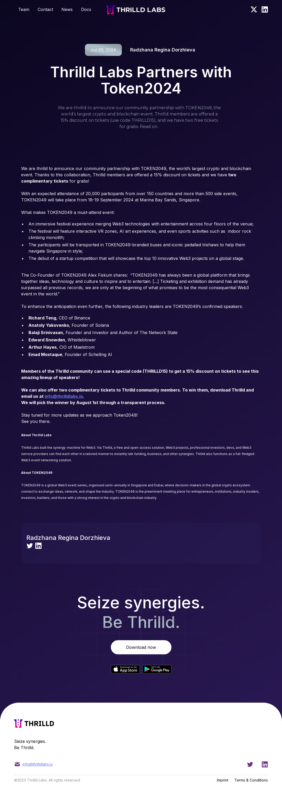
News (67, 9)
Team (23, 9)
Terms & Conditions (251, 780)
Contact (45, 9)
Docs (86, 9)
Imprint (222, 780)
